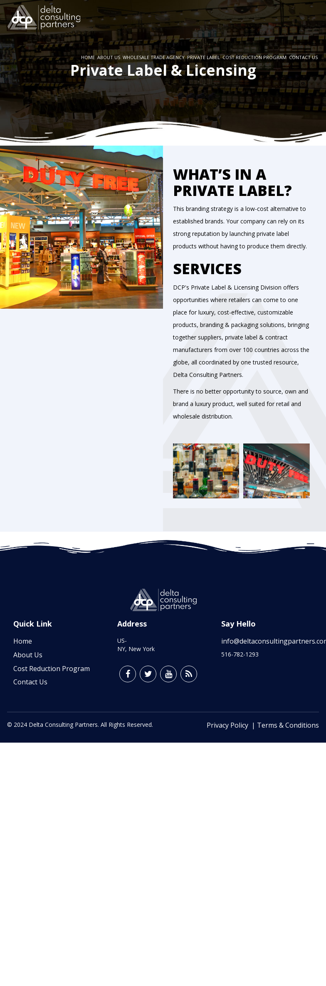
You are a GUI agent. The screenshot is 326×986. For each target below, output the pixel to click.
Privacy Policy (229, 725)
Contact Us (303, 57)
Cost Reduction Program (254, 57)
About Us (108, 57)
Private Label (203, 57)
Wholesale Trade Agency (154, 57)
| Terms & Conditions (285, 725)
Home (88, 57)
